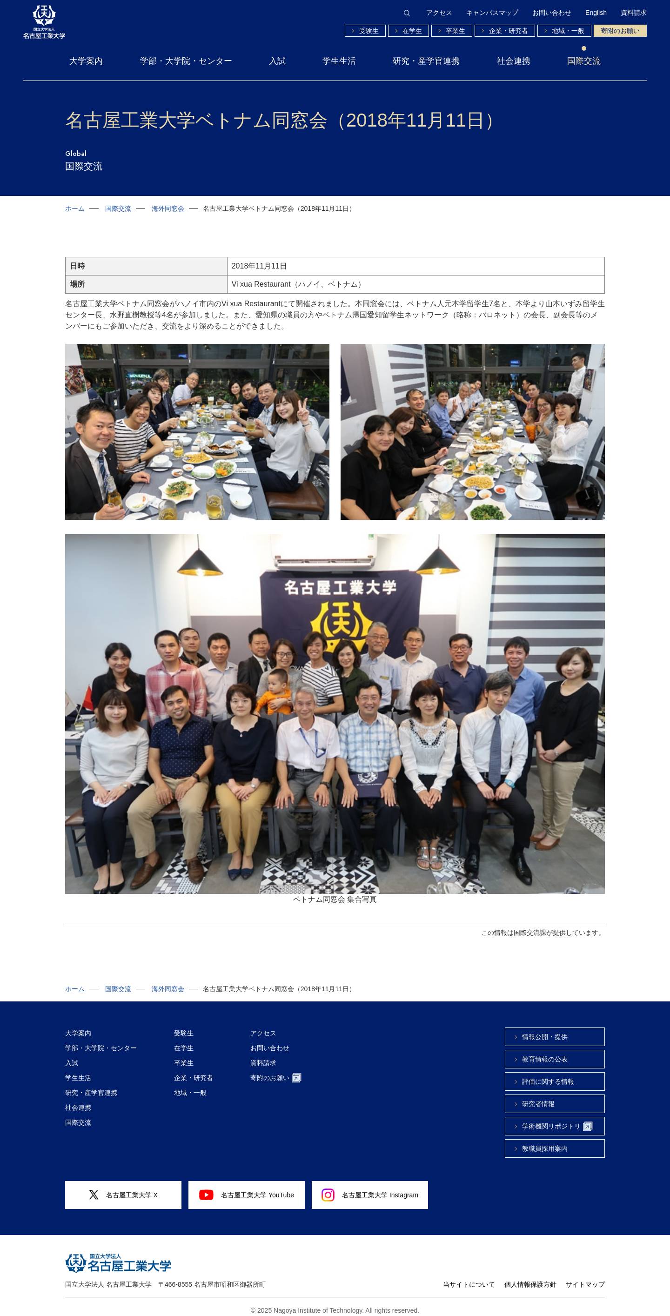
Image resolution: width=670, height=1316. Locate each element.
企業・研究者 (508, 30)
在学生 (412, 30)
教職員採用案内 (545, 1141)
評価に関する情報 (548, 1074)
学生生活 (339, 61)
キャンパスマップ (492, 12)
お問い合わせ (551, 12)
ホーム (75, 208)
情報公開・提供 (545, 1030)
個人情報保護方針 (530, 1277)
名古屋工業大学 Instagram (370, 1188)
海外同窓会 (168, 208)
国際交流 (584, 61)
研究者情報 (538, 1097)
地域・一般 (568, 30)
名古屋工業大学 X (123, 1188)
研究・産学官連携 (426, 61)
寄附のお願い (620, 30)
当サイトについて (469, 1277)
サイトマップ (585, 1277)
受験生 (369, 30)
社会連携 (513, 61)
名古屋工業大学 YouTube (246, 1187)
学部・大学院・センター (186, 61)
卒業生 (455, 30)
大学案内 (86, 61)
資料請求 (634, 12)
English (596, 12)
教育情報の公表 (545, 1052)
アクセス (439, 12)
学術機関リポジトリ (557, 1119)
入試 (277, 61)
